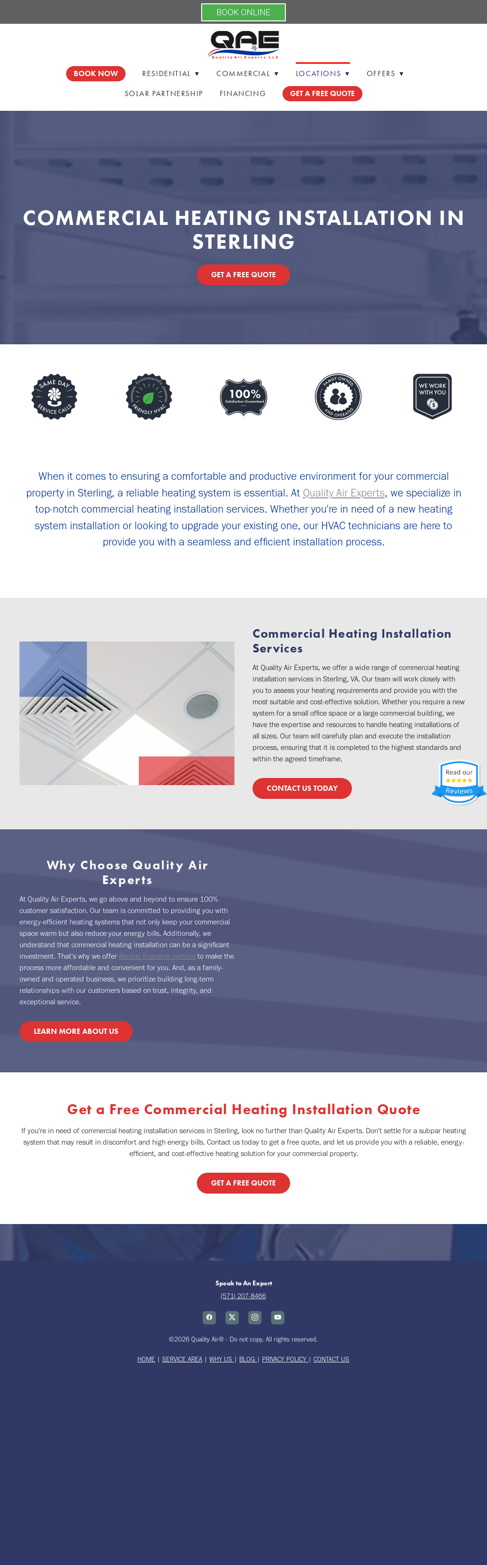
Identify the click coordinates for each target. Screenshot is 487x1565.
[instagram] (255, 1317)
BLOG (248, 1359)
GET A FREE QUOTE (322, 93)
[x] (232, 1317)
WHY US (220, 1359)
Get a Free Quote (243, 274)
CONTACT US (331, 1359)
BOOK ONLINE (243, 12)
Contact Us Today (302, 788)
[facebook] (209, 1317)
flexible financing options (157, 956)
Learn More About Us (76, 1031)
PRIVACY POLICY (285, 1359)
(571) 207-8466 (243, 1296)
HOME (146, 1359)
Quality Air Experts (344, 492)
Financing (243, 93)
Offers (385, 73)
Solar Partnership (164, 93)
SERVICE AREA (182, 1359)
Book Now (96, 73)
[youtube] (277, 1317)
